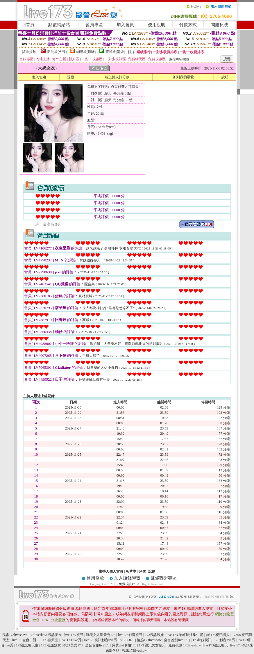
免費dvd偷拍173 (124, 645)
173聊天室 (50, 640)
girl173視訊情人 (217, 635)
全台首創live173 (176, 640)
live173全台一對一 (26, 640)
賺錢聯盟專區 (164, 578)
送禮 (70, 77)
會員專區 (94, 24)
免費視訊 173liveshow (184, 645)
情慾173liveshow (149, 640)
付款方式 (188, 24)
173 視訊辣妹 (51, 645)
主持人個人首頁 (111, 571)
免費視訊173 (128, 584)
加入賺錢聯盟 (127, 578)
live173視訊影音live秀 (100, 640)
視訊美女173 (73, 645)
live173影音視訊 (130, 635)
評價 (142, 571)
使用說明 (156, 24)
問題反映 (219, 24)
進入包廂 (39, 77)
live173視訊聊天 (215, 645)
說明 (224, 77)
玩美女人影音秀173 (101, 635)
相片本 (131, 571)
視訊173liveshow (14, 635)
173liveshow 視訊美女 (45, 635)
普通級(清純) (115, 52)
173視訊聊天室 (27, 645)
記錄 (151, 571)
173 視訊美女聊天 (152, 645)
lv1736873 (126, 640)
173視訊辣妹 (154, 635)
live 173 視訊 (73, 635)
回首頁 (28, 24)
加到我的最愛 (183, 77)
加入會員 (125, 24)
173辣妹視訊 (202, 640)
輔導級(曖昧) (86, 52)
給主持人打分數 (117, 77)
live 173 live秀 (70, 640)
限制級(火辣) (57, 52)
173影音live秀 (224, 640)
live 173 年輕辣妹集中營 (185, 635)
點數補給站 (59, 24)
